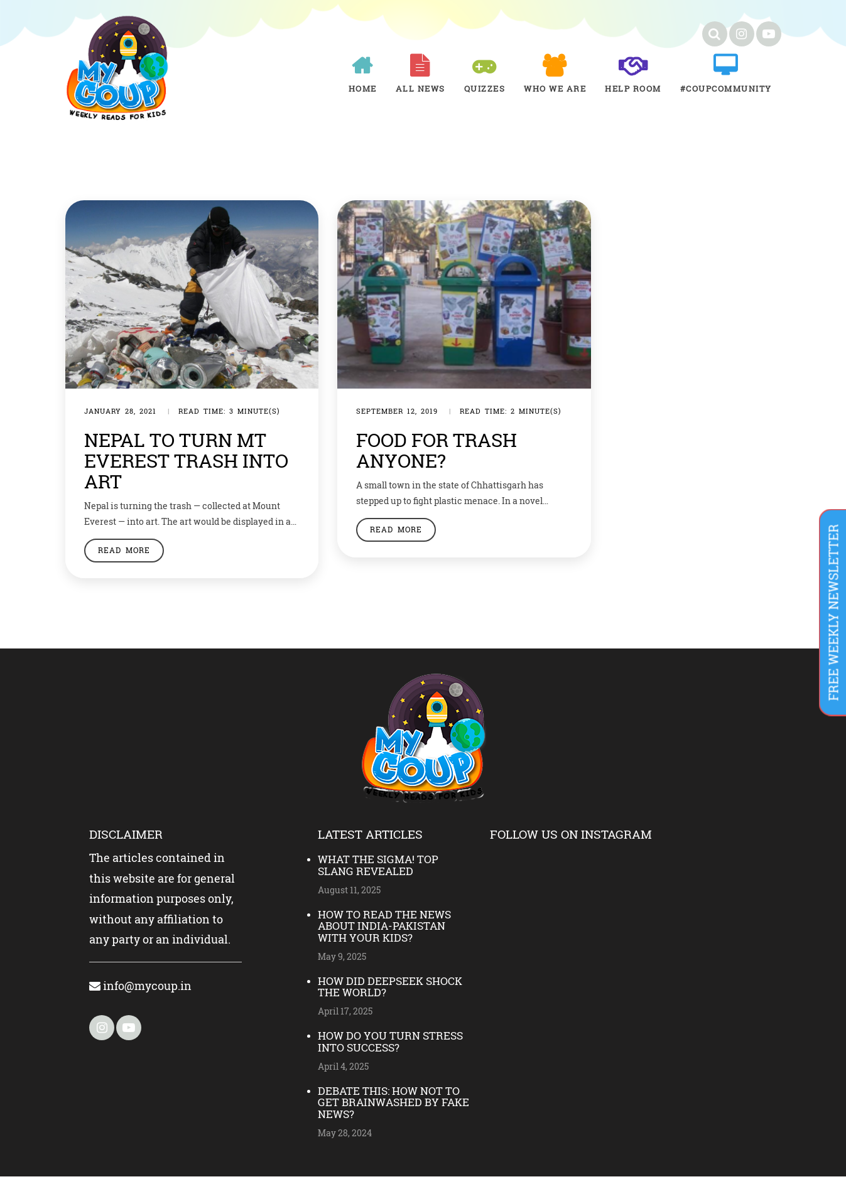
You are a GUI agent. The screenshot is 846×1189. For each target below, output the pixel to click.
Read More (124, 562)
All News (420, 88)
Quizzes (485, 88)
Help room (633, 88)
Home (363, 88)
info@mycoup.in (140, 998)
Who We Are (555, 88)
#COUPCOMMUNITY (726, 88)
